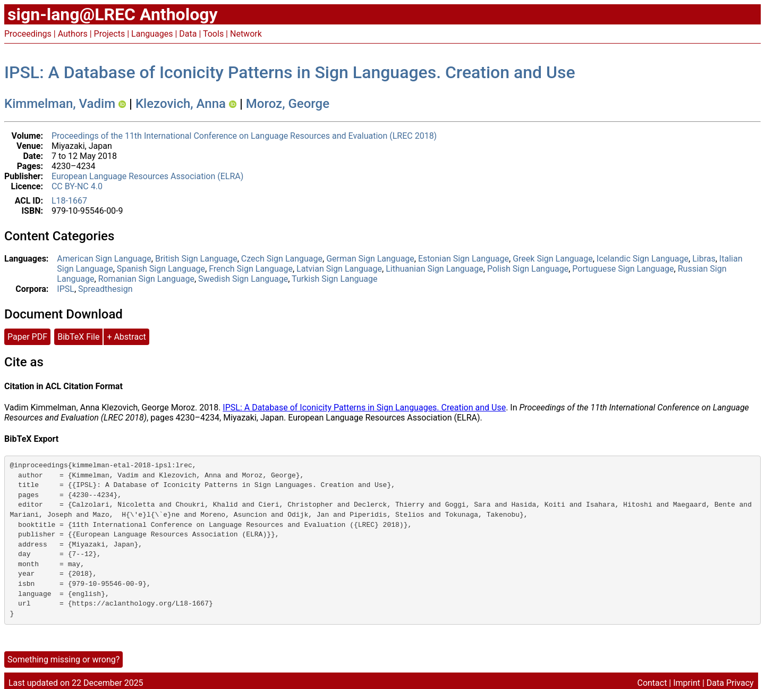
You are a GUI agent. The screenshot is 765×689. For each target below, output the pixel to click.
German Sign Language (370, 259)
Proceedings (28, 34)
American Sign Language (104, 259)
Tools (213, 34)
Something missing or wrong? (63, 659)
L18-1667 (69, 201)
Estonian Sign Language (463, 259)
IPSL (65, 289)
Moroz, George (287, 103)
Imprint (686, 683)
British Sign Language (196, 259)
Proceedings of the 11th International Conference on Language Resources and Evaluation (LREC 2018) (244, 136)
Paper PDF (27, 337)
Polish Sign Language (527, 269)
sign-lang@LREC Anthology (112, 14)
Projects (109, 34)
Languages (152, 34)
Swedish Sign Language (243, 279)
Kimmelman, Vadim (59, 103)
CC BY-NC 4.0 (77, 186)
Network (246, 34)
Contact (652, 683)
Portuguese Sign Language (623, 269)
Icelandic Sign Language (642, 259)
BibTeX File (78, 337)
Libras (704, 259)
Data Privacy (730, 683)
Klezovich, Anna (180, 103)
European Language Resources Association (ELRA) (147, 176)
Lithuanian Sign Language (434, 269)
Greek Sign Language (553, 259)
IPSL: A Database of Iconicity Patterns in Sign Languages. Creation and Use (289, 72)
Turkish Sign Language (334, 279)
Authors (73, 34)
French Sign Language (251, 269)
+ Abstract (126, 337)
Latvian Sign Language (339, 269)
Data (188, 34)
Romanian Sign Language (146, 279)
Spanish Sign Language (161, 269)
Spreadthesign (105, 289)
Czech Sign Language (281, 259)
